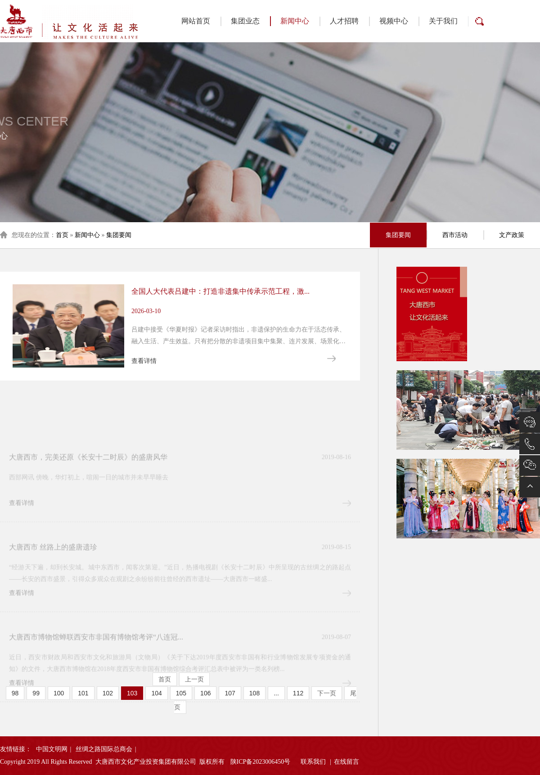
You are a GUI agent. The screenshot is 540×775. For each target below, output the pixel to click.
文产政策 (511, 235)
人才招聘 (344, 21)
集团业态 (245, 21)
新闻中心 (289, 21)
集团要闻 (118, 235)
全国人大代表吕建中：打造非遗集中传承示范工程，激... (220, 323)
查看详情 (144, 392)
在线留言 (346, 761)
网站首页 (195, 21)
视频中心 (393, 21)
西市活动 (455, 235)
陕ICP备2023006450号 (260, 761)
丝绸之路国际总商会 (104, 749)
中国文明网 (52, 749)
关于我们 (443, 21)
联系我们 (313, 761)
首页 (62, 235)
